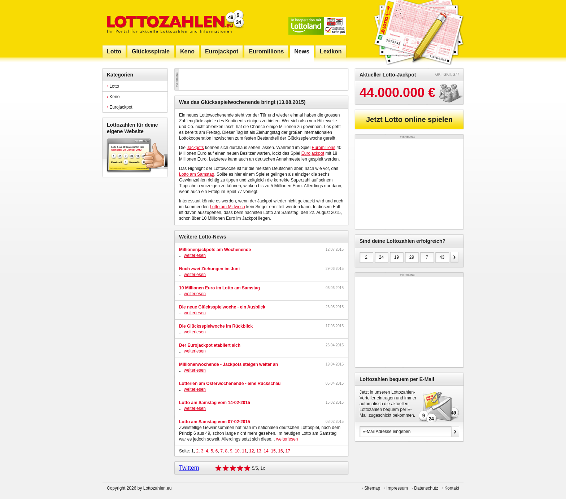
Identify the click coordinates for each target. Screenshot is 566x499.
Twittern (189, 468)
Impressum (397, 488)
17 (287, 451)
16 (280, 451)
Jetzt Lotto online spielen (409, 119)
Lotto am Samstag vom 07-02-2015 (214, 421)
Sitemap (372, 488)
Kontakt (451, 488)
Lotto (113, 86)
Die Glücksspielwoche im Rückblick (216, 326)
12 (251, 451)
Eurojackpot (119, 107)
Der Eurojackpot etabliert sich (209, 345)
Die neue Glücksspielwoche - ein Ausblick (222, 307)
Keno (113, 96)
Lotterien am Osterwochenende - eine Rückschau (229, 383)
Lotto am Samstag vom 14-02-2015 (214, 402)
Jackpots (195, 147)
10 (237, 451)
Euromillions (323, 147)
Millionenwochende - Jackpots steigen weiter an (228, 364)
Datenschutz (426, 488)
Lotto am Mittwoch (227, 206)
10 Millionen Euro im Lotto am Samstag (219, 287)
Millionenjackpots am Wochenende (215, 249)
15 (273, 451)
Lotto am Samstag (196, 174)
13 (258, 451)
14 (266, 451)
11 (244, 451)
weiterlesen (195, 255)
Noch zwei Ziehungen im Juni (209, 268)
